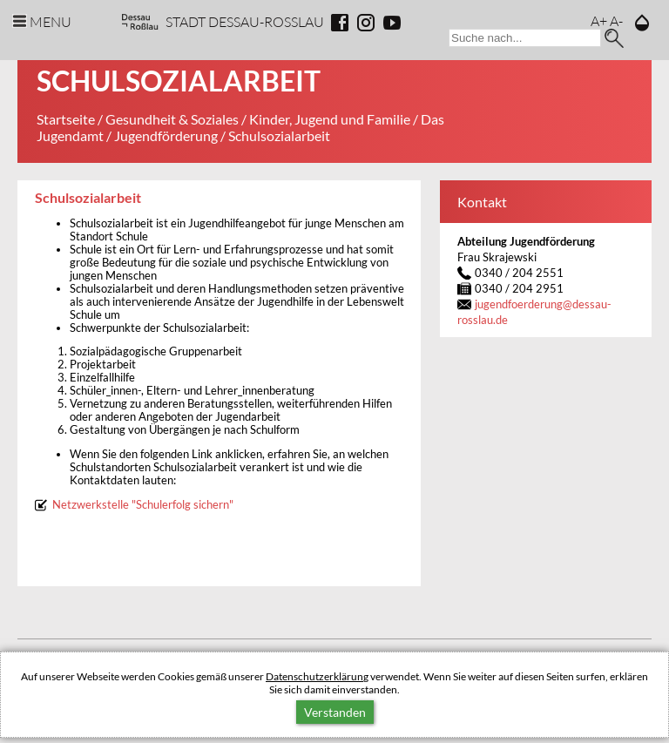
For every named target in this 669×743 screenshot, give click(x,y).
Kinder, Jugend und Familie (329, 119)
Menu (50, 21)
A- (616, 20)
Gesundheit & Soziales (172, 119)
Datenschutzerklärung (317, 676)
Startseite (66, 119)
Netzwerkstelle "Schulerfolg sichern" (142, 504)
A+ (599, 20)
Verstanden (335, 712)
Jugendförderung (166, 135)
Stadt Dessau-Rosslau (245, 21)
